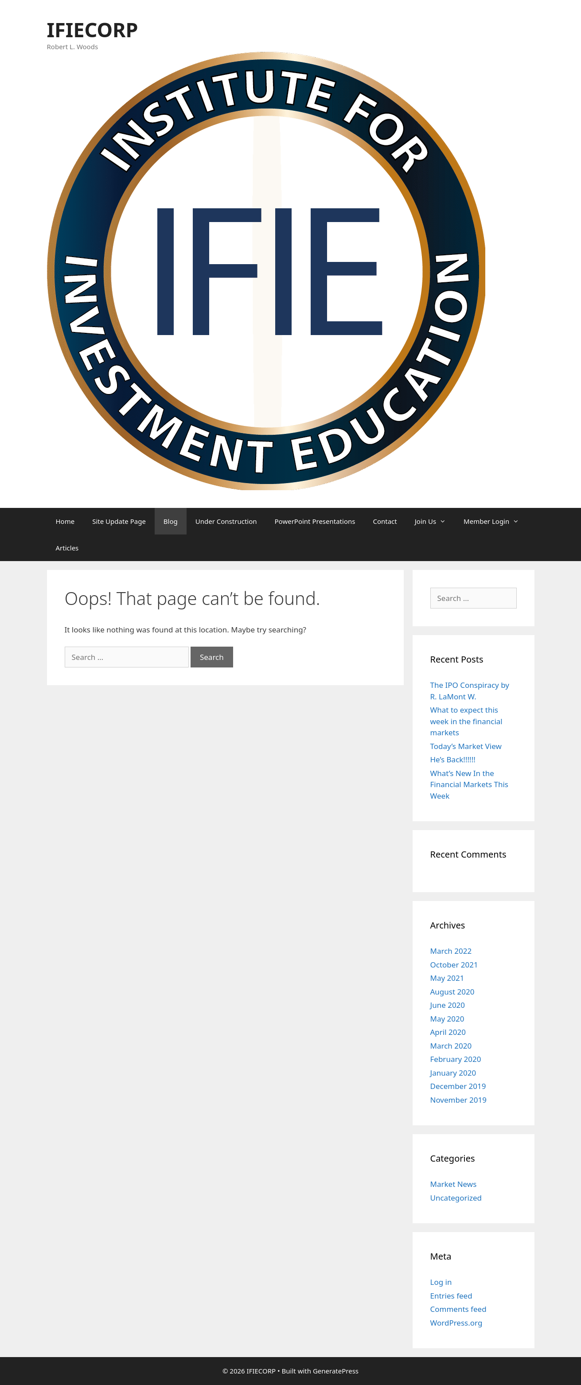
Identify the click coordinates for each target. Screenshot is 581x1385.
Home (65, 521)
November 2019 (458, 1100)
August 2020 (452, 992)
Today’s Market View (466, 746)
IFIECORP (92, 29)
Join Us (435, 521)
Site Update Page (119, 521)
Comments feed (458, 1309)
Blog (171, 521)
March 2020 (451, 1046)
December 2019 (458, 1086)
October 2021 (454, 965)
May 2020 (447, 1019)
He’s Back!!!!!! (453, 759)
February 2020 (455, 1059)
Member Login (496, 521)
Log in (441, 1282)
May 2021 (447, 978)
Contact (385, 521)
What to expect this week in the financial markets (466, 721)
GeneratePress (336, 1370)
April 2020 (448, 1032)
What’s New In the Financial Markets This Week (469, 784)
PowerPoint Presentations (315, 521)
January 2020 (453, 1073)
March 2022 (451, 951)
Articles (67, 547)
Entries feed (451, 1296)
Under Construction (226, 521)
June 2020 (447, 1005)
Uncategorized (456, 1198)
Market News (453, 1184)
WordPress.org (456, 1323)
